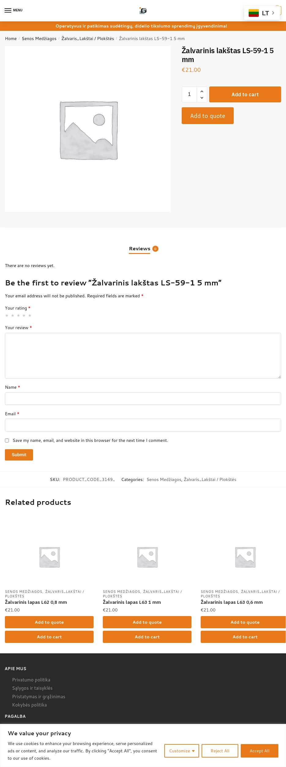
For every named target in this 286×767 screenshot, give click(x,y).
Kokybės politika (29, 706)
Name (12, 387)
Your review (18, 327)
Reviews (139, 248)
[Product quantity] (189, 94)
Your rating (18, 308)
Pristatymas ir (26, 697)
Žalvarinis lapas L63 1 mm (132, 603)
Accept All (259, 751)
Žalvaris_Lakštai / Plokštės (87, 38)
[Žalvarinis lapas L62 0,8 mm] (49, 557)
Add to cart (245, 94)
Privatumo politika (31, 680)
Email (12, 414)
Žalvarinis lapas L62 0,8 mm (36, 603)
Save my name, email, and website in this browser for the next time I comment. (90, 440)
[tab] (143, 243)
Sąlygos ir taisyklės (32, 689)
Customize (179, 751)
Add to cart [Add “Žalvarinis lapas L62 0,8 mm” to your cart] (49, 637)
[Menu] (14, 10)
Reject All (219, 751)
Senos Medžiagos (39, 38)
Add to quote (207, 116)
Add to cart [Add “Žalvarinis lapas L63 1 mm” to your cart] (147, 637)
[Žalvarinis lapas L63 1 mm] (147, 557)
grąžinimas (54, 697)
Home (11, 38)
